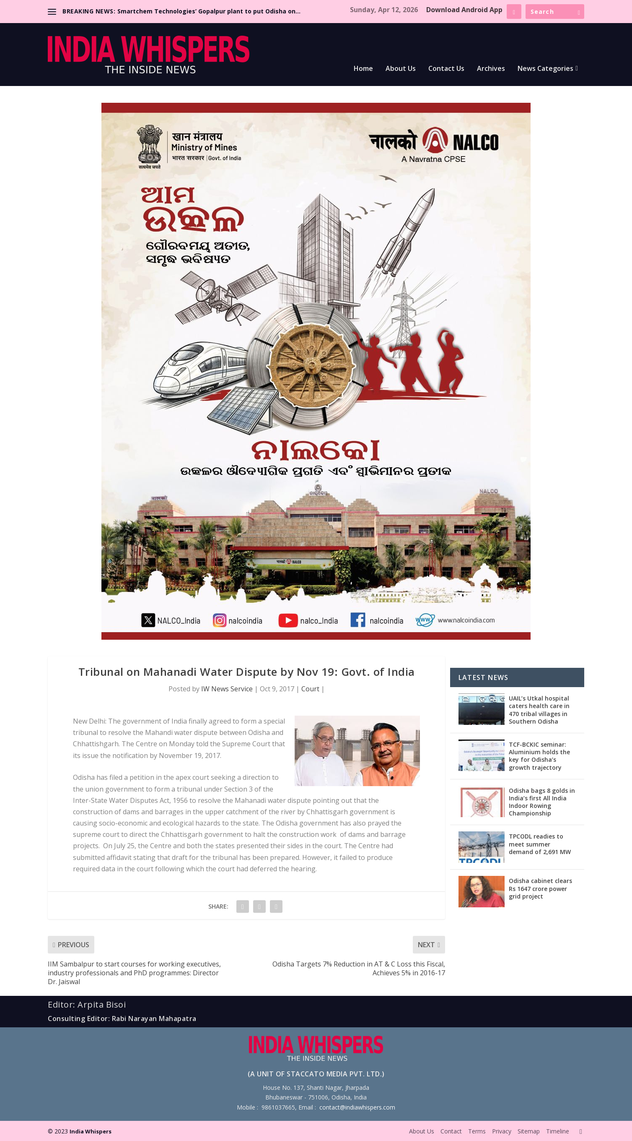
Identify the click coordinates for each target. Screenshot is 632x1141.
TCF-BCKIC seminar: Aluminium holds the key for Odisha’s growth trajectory (539, 755)
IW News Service (227, 688)
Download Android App (464, 9)
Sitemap (529, 1131)
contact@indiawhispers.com (357, 1107)
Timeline (557, 1131)
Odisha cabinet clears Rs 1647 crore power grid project (540, 888)
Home (363, 69)
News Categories (545, 69)
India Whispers (90, 1131)
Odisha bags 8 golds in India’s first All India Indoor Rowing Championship (542, 802)
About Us (401, 69)
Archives (491, 69)
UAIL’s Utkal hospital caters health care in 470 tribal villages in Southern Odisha (539, 709)
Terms (477, 1131)
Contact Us (446, 69)
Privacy (501, 1131)
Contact (451, 1131)
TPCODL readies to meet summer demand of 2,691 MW (540, 843)
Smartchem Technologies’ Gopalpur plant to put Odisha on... (208, 11)
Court (310, 688)
